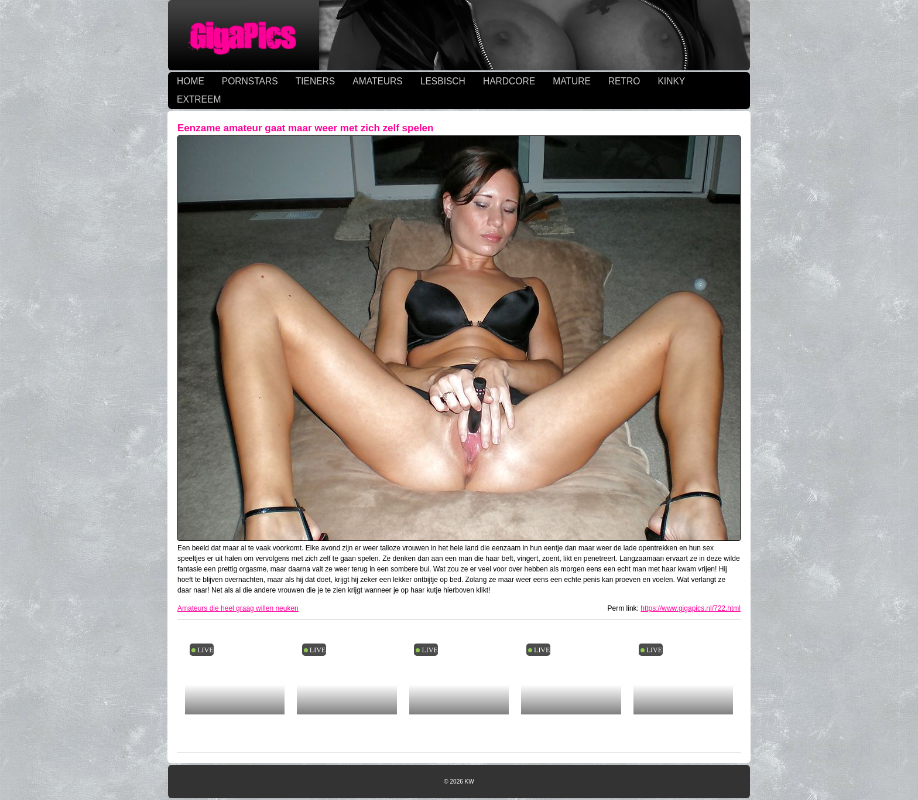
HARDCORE (509, 81)
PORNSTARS (250, 81)
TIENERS (315, 81)
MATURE (572, 81)
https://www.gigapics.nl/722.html (690, 608)
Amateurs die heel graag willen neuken (238, 608)
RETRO (624, 81)
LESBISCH (442, 81)
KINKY (671, 81)
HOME (190, 81)
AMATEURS (377, 81)
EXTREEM (199, 99)
